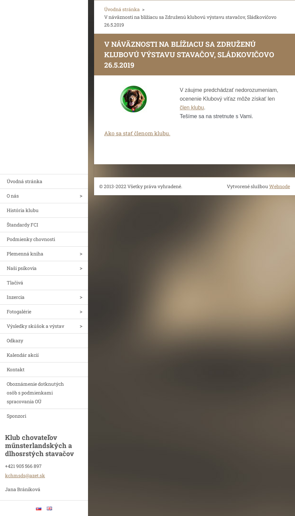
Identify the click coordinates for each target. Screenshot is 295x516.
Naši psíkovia (22, 268)
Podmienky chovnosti (31, 239)
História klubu (23, 210)
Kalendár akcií (23, 355)
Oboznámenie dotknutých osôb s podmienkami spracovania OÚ (35, 393)
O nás (13, 196)
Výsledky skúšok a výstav (35, 326)
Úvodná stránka (24, 181)
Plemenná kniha (25, 253)
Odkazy (15, 340)
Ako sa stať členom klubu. (137, 133)
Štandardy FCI (22, 224)
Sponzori (16, 416)
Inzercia (16, 297)
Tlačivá (15, 282)
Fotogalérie (19, 311)
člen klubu (192, 107)
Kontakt (16, 369)
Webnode (279, 186)
